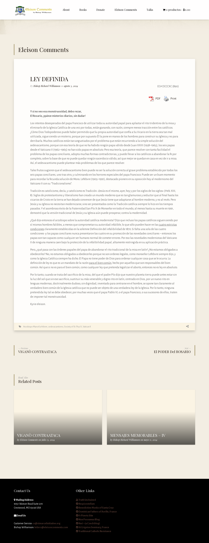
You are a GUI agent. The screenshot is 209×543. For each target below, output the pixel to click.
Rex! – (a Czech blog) (88, 523)
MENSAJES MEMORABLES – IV (137, 435)
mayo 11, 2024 (150, 439)
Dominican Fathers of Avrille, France (96, 511)
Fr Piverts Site (84, 515)
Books (83, 9)
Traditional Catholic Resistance (93, 531)
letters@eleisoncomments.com (51, 527)
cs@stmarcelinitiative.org (46, 523)
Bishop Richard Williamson (46, 86)
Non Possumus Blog (88, 519)
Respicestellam (85, 503)
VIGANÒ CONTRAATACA (38, 435)
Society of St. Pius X (73, 326)
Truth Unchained (86, 500)
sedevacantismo (55, 326)
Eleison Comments (126, 9)
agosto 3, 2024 (71, 86)
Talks (150, 9)
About (66, 9)
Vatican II (87, 326)
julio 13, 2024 (48, 439)
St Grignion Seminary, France (92, 527)
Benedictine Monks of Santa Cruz (95, 507)
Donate (100, 9)
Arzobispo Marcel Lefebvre (35, 326)
